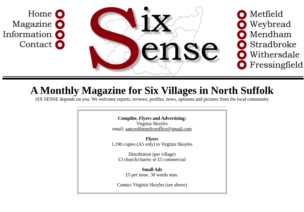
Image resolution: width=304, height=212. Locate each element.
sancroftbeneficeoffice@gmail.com (158, 128)
